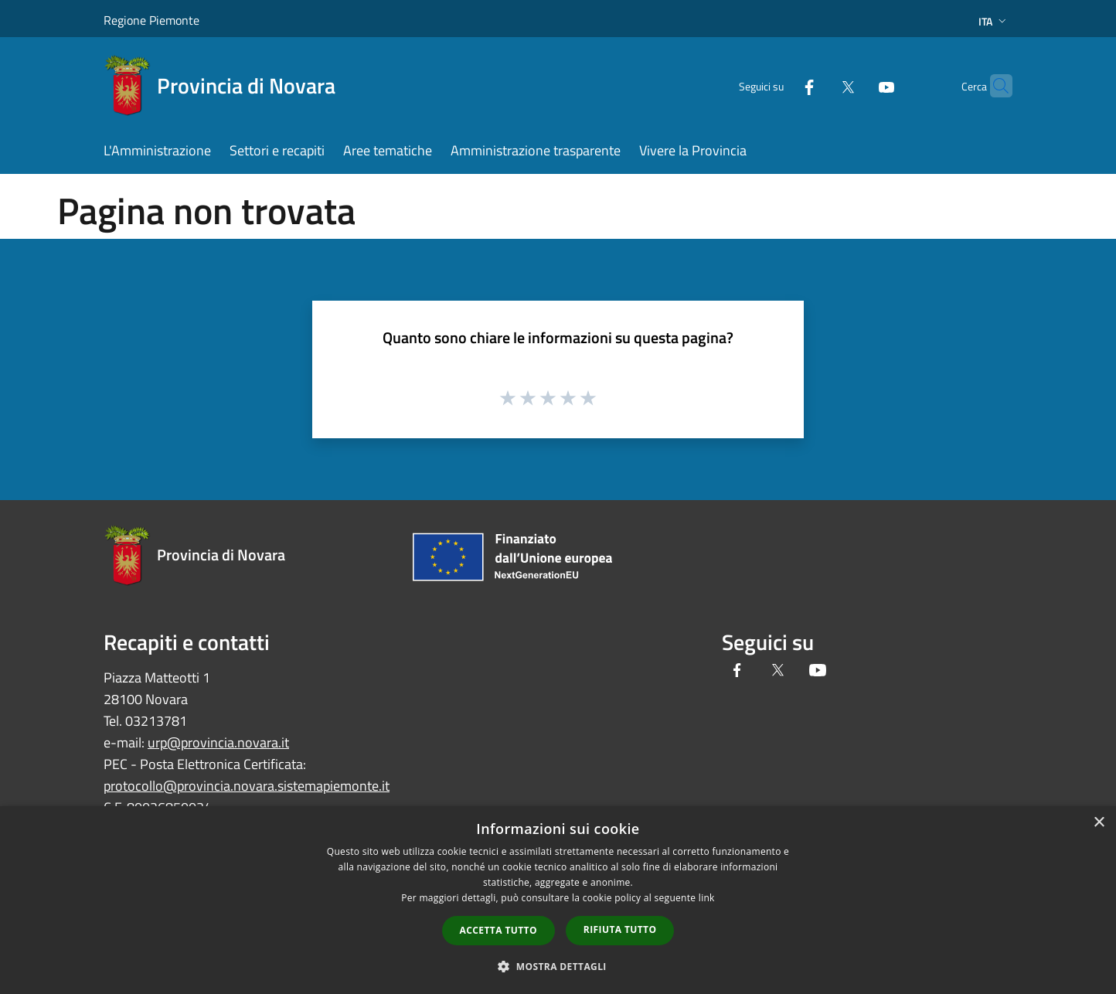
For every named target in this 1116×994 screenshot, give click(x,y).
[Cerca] (993, 85)
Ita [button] (993, 21)
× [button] (1098, 823)
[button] (558, 966)
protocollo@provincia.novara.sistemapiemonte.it (247, 785)
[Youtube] (856, 85)
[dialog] (558, 900)
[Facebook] (779, 85)
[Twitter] (817, 85)
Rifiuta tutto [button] (620, 929)
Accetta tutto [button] (498, 930)
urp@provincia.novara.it (218, 742)
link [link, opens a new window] (707, 897)
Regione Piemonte (151, 20)
